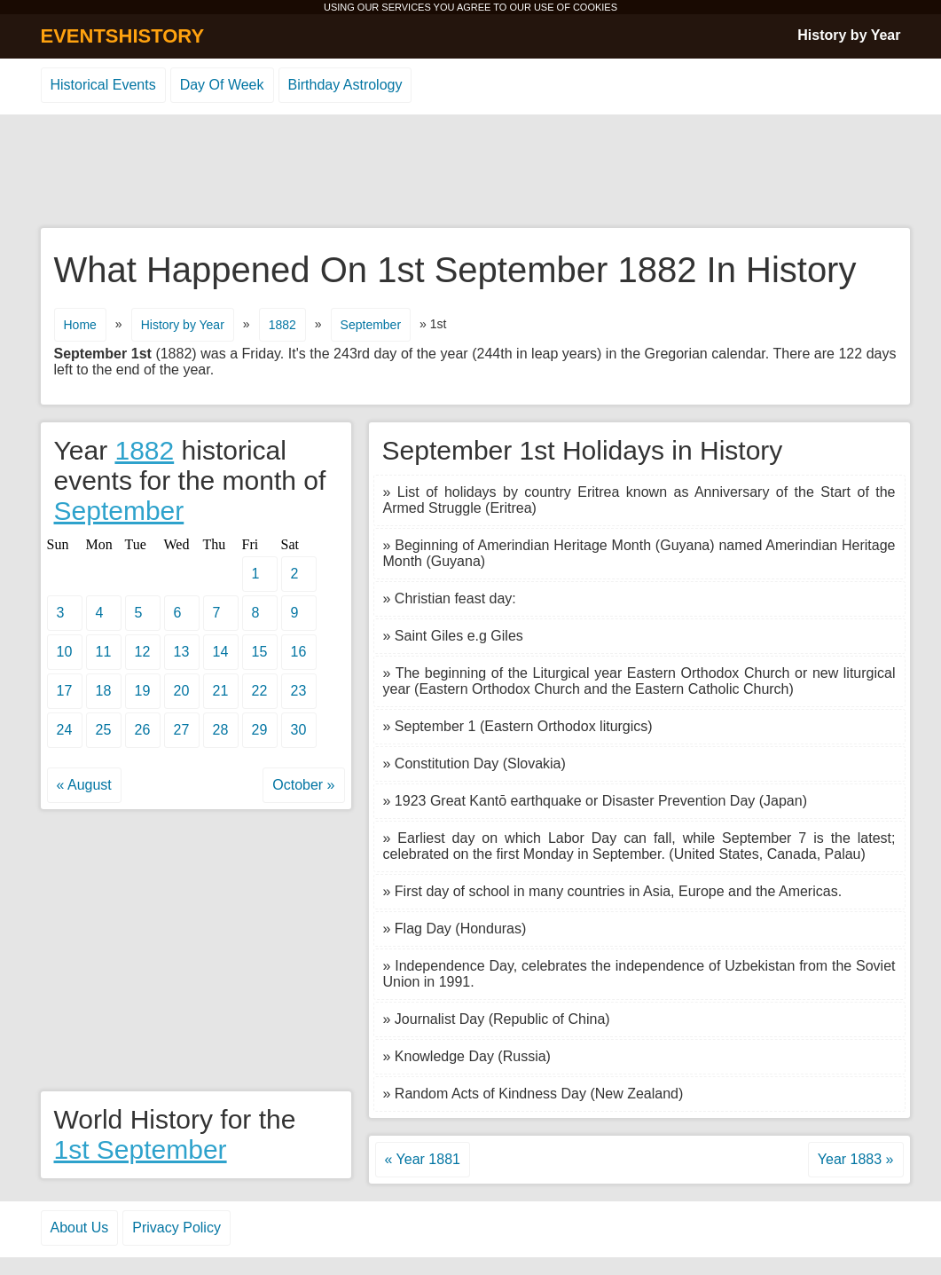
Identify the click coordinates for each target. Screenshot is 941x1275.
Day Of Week (222, 84)
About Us (80, 1227)
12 (143, 651)
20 (182, 690)
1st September (140, 1149)
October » (303, 784)
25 (104, 729)
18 (104, 690)
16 (299, 651)
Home (80, 325)
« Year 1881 (422, 1159)
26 (143, 729)
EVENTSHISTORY (123, 36)
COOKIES (595, 7)
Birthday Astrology (345, 84)
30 (299, 729)
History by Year (848, 35)
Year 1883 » (856, 1159)
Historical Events (103, 84)
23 (299, 690)
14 (221, 651)
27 (182, 729)
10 (65, 651)
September (371, 325)
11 (104, 651)
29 (260, 729)
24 (65, 729)
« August (84, 784)
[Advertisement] (471, 172)
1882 (282, 325)
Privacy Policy (176, 1227)
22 (260, 690)
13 (182, 651)
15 (260, 651)
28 (221, 729)
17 (65, 690)
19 (143, 690)
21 (221, 690)
